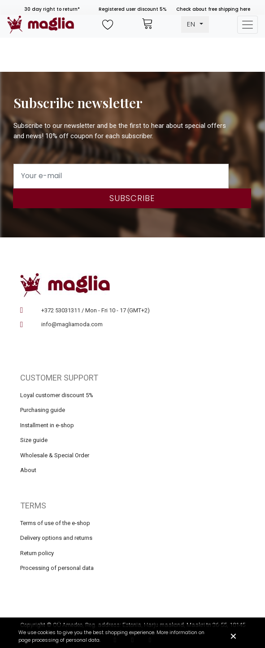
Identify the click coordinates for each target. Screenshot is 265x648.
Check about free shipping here (213, 9)
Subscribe (132, 198)
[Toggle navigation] (247, 25)
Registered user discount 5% (132, 9)
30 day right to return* (52, 9)
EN (192, 24)
